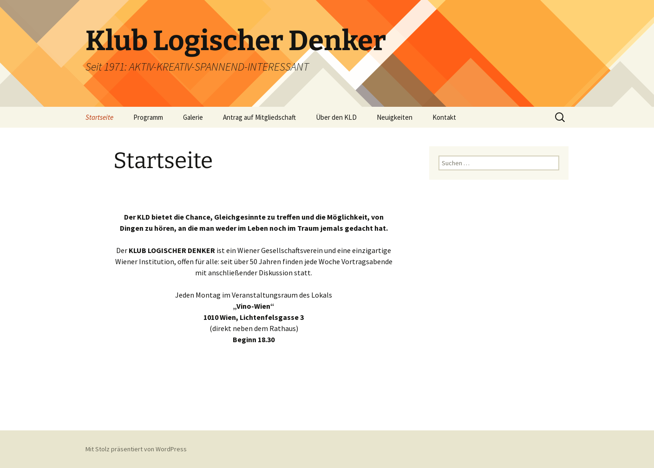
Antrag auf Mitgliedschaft (259, 117)
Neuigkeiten (394, 117)
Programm (148, 117)
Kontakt (444, 117)
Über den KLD (336, 117)
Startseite (99, 117)
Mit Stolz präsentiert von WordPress (136, 449)
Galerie (193, 117)
